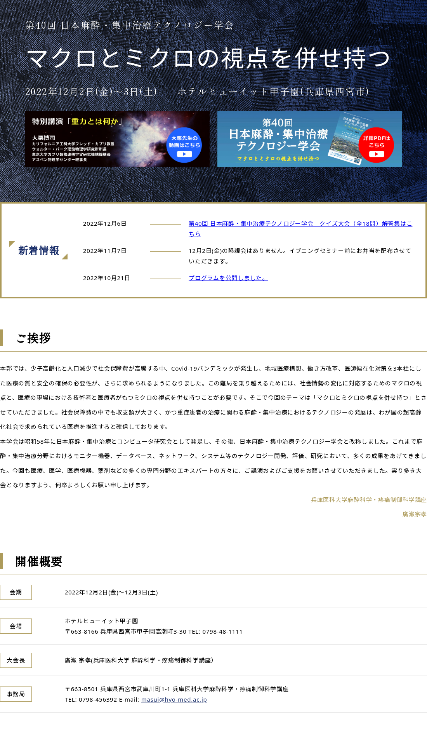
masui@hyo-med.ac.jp (174, 699)
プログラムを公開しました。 (228, 278)
